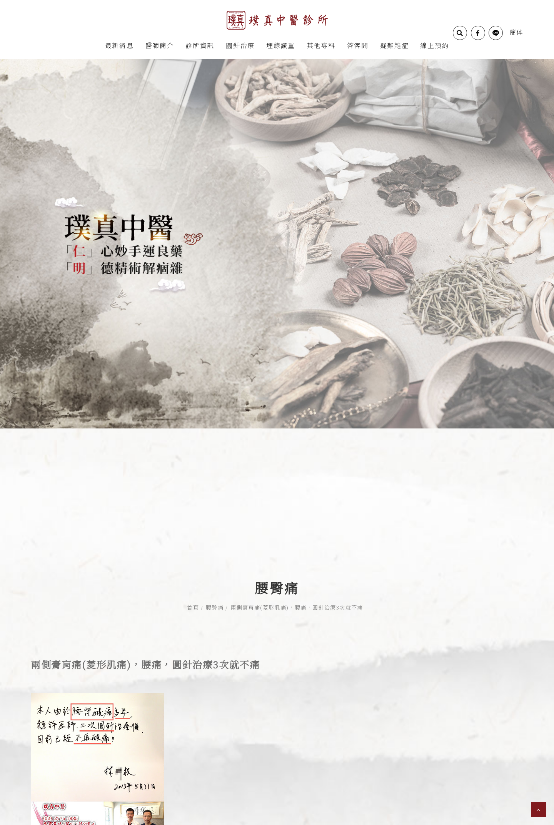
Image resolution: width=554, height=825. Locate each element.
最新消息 (119, 45)
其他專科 (321, 45)
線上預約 (434, 45)
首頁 (193, 584)
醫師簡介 (159, 45)
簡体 (516, 32)
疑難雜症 (394, 45)
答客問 (358, 45)
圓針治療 (240, 45)
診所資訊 (199, 45)
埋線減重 (280, 45)
